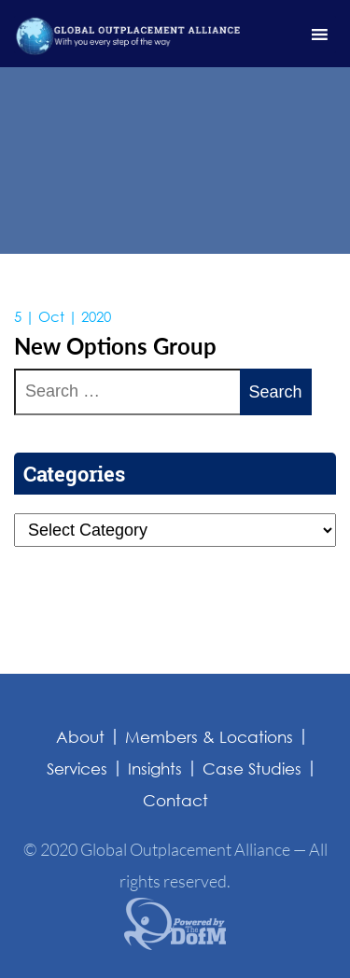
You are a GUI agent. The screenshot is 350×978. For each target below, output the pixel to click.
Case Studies (252, 768)
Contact (175, 800)
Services (77, 768)
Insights (155, 768)
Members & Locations (209, 737)
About (80, 737)
